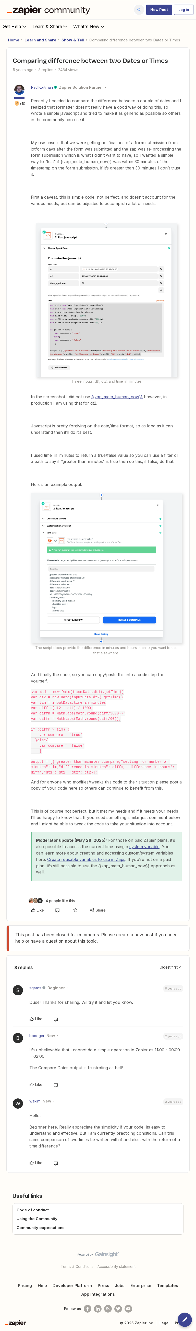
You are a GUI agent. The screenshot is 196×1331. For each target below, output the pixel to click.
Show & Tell (73, 40)
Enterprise (140, 1285)
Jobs (120, 1285)
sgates (35, 987)
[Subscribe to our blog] (108, 1309)
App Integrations (98, 1294)
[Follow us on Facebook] (87, 1309)
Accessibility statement (116, 1266)
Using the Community (37, 1218)
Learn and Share (40, 40)
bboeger (36, 1035)
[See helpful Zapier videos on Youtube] (128, 1309)
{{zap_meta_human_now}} (117, 396)
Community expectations (41, 1227)
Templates (167, 1285)
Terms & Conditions (77, 1266)
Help (42, 1285)
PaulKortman (42, 87)
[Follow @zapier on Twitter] (118, 1309)
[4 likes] (52, 900)
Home (13, 40)
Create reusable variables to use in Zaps (86, 859)
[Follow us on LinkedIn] (98, 1309)
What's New (89, 26)
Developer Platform (72, 1285)
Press (103, 1285)
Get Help (15, 26)
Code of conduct (33, 1210)
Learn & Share (50, 26)
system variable (144, 846)
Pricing (25, 1285)
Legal (164, 1323)
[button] (159, 10)
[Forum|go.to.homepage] (49, 10)
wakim (35, 1101)
